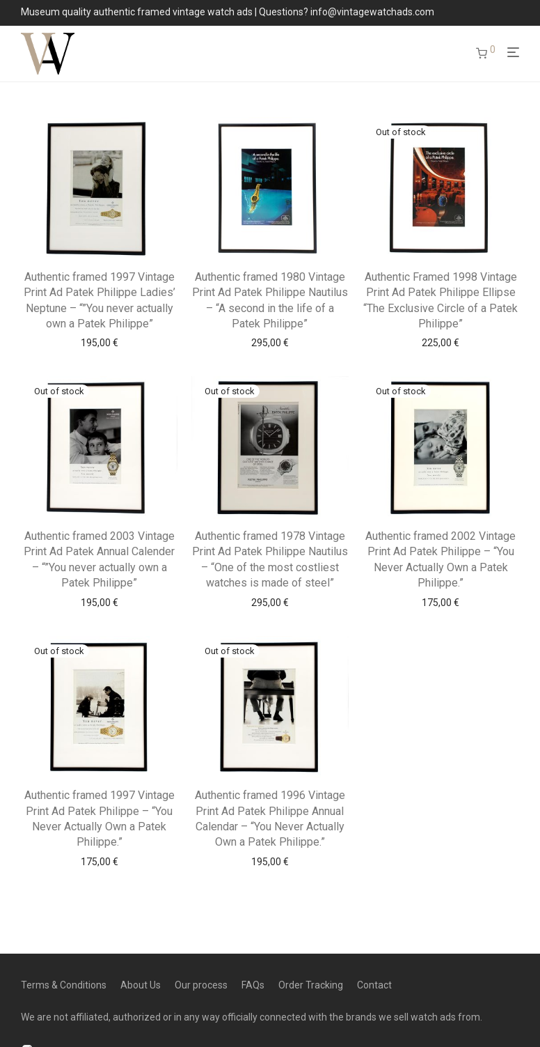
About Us (140, 985)
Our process (201, 985)
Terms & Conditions (63, 985)
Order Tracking (310, 985)
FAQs (252, 985)
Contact (374, 985)
